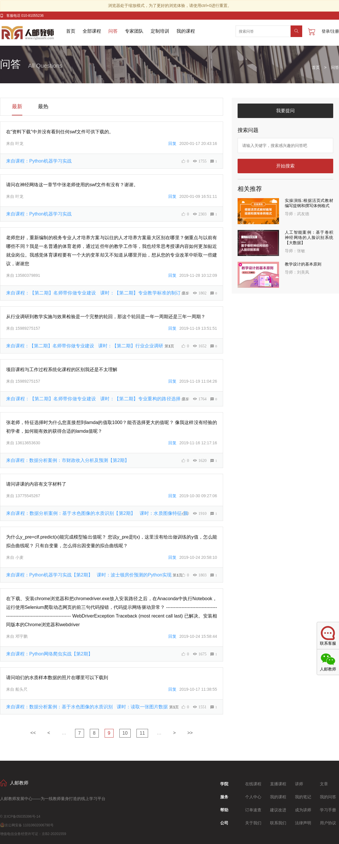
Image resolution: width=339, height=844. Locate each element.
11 (142, 733)
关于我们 (253, 823)
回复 (172, 143)
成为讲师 (303, 810)
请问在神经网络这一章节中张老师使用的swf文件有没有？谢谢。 (72, 184)
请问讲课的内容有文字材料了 (36, 484)
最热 (43, 106)
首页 (70, 31)
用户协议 (328, 823)
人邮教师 (33, 32)
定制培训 (160, 31)
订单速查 (253, 810)
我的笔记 (303, 797)
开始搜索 (285, 165)
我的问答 (328, 797)
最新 (17, 106)
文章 (324, 784)
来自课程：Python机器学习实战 (39, 161)
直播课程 (278, 784)
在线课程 (253, 784)
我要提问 (285, 110)
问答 (113, 31)
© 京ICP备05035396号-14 (20, 816)
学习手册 (328, 810)
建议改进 (278, 810)
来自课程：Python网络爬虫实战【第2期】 (49, 653)
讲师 (299, 784)
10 (125, 733)
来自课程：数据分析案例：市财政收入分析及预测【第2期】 (67, 460)
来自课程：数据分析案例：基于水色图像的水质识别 (87, 706)
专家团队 (134, 31)
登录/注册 (330, 31)
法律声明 (303, 823)
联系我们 (278, 823)
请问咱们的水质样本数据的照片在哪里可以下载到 (57, 677)
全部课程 (92, 31)
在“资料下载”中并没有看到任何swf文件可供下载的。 (60, 131)
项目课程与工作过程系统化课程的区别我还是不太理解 (61, 369)
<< (33, 732)
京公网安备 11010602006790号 (27, 825)
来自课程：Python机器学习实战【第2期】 (89, 574)
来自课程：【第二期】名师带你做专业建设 (94, 292)
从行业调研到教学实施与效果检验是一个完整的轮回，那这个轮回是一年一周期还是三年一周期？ (105, 316)
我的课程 (185, 31)
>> (190, 732)
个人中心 (253, 797)
